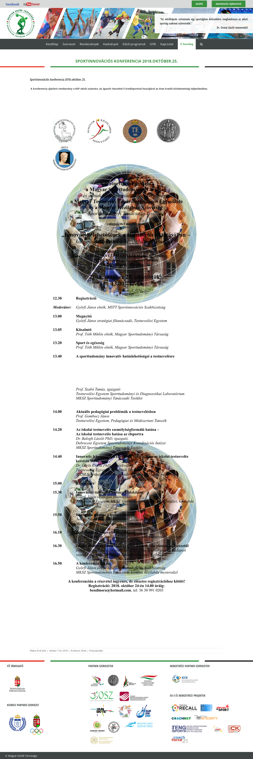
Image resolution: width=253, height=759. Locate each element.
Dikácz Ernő (35, 650)
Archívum (75, 650)
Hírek (83, 650)
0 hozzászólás (96, 650)
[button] (201, 44)
